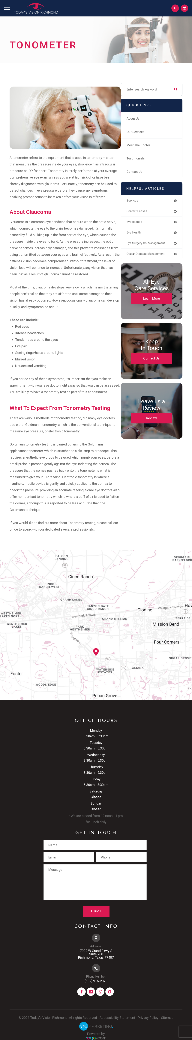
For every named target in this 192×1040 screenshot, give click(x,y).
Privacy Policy (148, 1026)
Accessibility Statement (117, 1026)
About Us (142, 120)
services (142, 203)
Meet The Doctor (148, 147)
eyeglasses (144, 224)
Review (156, 428)
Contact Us (144, 174)
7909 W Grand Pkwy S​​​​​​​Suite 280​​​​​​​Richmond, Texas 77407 (96, 963)
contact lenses (147, 213)
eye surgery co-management (147, 247)
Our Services (145, 134)
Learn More (156, 308)
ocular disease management (147, 261)
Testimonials (145, 160)
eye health (143, 235)
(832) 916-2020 (96, 990)
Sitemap (167, 1026)
